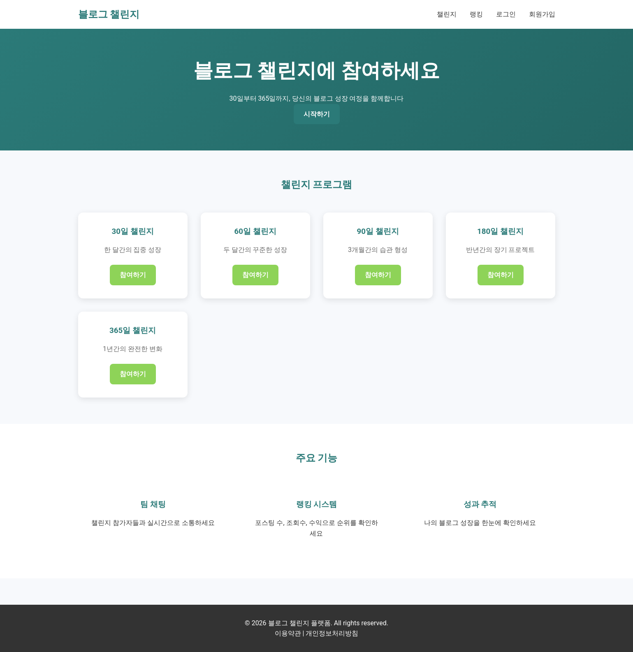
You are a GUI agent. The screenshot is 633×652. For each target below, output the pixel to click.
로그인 (506, 14)
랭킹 (476, 14)
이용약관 (288, 633)
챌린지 (447, 14)
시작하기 (317, 114)
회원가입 (542, 14)
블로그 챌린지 (109, 14)
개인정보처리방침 (332, 633)
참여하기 (133, 275)
